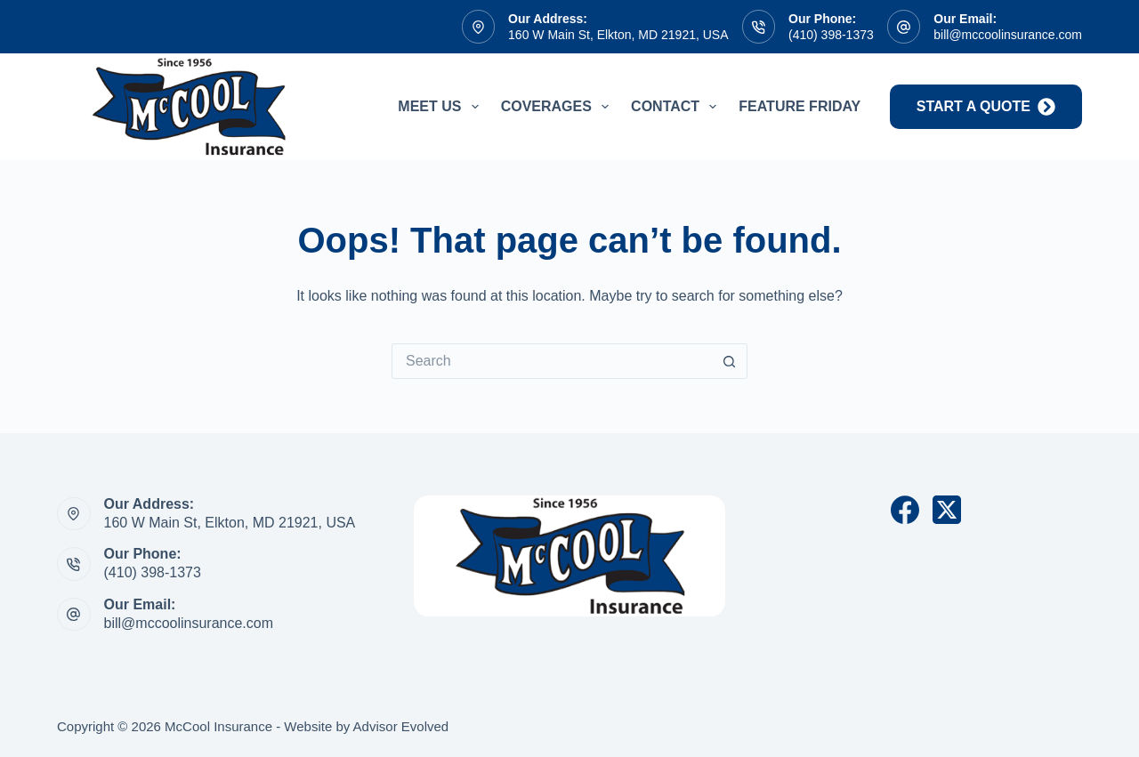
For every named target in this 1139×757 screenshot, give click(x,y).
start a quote (986, 107)
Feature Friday (799, 106)
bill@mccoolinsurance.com (1007, 35)
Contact (677, 106)
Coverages (558, 106)
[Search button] (729, 361)
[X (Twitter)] (947, 509)
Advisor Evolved (401, 726)
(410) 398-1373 (831, 35)
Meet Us (441, 106)
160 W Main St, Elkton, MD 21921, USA (618, 35)
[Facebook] (905, 509)
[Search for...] (552, 361)
